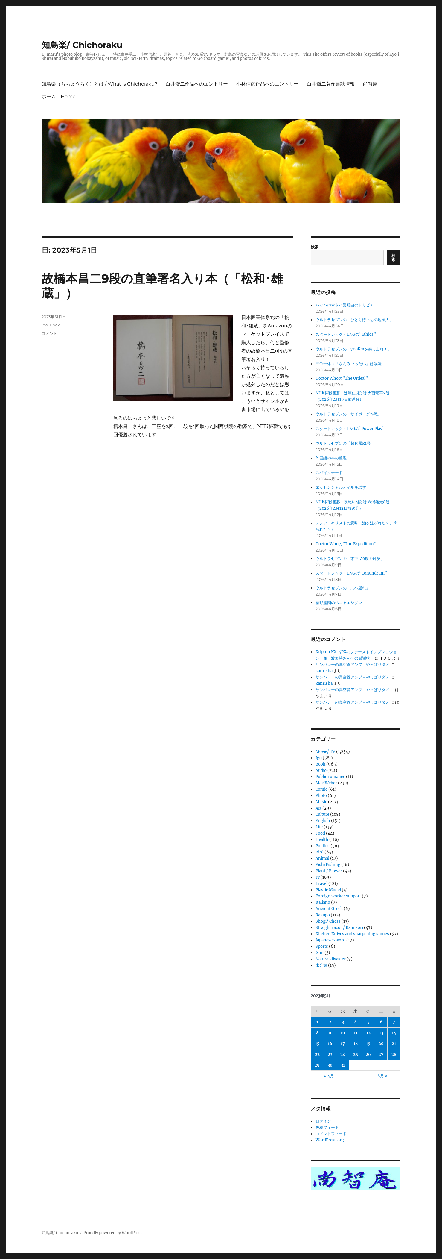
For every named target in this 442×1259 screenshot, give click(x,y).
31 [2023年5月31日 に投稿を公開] (343, 1065)
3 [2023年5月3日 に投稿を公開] (343, 1022)
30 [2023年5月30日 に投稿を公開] (330, 1065)
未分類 (321, 965)
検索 (314, 247)
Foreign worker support (338, 896)
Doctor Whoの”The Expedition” (346, 543)
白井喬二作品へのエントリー (197, 84)
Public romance (330, 776)
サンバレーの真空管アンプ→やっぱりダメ (352, 664)
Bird (320, 852)
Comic (321, 789)
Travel (321, 883)
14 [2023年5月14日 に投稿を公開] (394, 1032)
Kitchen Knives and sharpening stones (352, 933)
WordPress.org (330, 1140)
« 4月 (329, 1076)
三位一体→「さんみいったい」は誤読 (349, 363)
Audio (321, 770)
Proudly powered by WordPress (113, 1232)
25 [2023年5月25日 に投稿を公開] (355, 1054)
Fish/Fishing (328, 864)
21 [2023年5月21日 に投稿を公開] (394, 1043)
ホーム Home (59, 96)
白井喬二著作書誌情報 (331, 84)
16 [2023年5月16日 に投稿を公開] (330, 1043)
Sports (322, 946)
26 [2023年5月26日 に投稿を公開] (368, 1054)
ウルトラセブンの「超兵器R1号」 (345, 443)
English (323, 820)
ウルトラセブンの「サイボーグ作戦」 (349, 414)
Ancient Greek (329, 908)
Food (320, 833)
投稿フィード (327, 1127)
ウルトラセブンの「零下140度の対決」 (350, 558)
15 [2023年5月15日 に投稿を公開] (317, 1043)
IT (318, 877)
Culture (322, 814)
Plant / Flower (329, 871)
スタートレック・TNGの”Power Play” (350, 428)
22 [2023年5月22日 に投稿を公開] (317, 1054)
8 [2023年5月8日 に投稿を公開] (317, 1032)
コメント (49, 333)
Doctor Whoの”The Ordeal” (342, 378)
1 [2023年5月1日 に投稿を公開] (317, 1022)
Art (318, 808)
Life (319, 827)
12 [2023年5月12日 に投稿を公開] (368, 1032)
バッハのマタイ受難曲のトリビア (345, 305)
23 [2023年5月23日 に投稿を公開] (330, 1054)
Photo (321, 795)
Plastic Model (328, 889)
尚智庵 (370, 84)
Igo (45, 325)
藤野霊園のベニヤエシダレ (339, 602)
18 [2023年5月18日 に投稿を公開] (355, 1043)
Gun (320, 952)
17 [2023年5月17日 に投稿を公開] (343, 1043)
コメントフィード (331, 1133)
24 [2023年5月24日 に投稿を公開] (342, 1054)
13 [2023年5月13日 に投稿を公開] (381, 1032)
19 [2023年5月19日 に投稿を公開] (368, 1043)
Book (55, 325)
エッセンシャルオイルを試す (341, 487)
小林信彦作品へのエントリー (267, 84)
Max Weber (326, 783)
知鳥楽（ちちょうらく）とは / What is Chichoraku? (99, 84)
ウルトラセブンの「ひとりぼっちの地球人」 (354, 319)
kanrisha (324, 670)
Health (322, 839)
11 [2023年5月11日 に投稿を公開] (355, 1032)
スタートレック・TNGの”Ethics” (346, 334)
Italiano (323, 902)
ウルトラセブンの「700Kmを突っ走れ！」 (353, 349)
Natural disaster (331, 959)
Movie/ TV (325, 751)
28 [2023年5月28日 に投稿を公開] (393, 1054)
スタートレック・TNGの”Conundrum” (351, 573)
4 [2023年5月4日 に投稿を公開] (355, 1022)
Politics (323, 845)
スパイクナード (329, 472)
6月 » (382, 1076)
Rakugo (323, 915)
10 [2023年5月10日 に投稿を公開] (343, 1032)
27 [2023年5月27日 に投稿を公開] (381, 1054)
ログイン (323, 1121)
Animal (322, 858)
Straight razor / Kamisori (339, 927)
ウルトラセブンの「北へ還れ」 (343, 587)
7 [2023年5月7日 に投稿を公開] (394, 1022)
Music (321, 801)
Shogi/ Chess (328, 921)
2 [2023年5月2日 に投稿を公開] (330, 1022)
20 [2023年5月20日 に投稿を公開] (381, 1043)
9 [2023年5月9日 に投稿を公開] (330, 1032)
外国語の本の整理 (331, 458)
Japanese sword (330, 940)
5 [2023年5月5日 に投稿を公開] (368, 1022)
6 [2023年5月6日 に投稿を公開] (381, 1022)
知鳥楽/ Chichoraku (82, 45)
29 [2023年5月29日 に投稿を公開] (317, 1065)
